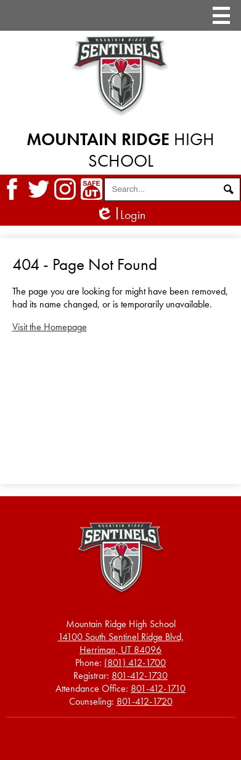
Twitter (38, 189)
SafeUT (91, 189)
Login (120, 215)
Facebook (12, 189)
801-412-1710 (158, 688)
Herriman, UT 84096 (121, 643)
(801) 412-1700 (135, 662)
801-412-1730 (140, 675)
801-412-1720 (144, 701)
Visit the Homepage (49, 326)
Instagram (65, 189)
